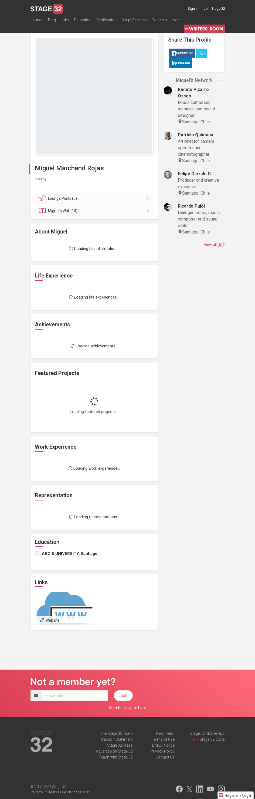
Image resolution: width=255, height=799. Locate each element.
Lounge (36, 20)
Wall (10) (95, 211)
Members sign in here (127, 708)
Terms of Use (163, 739)
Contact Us (165, 757)
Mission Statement (117, 739)
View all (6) (214, 244)
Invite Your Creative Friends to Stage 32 (60, 792)
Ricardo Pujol (191, 206)
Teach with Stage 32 (116, 757)
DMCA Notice (163, 745)
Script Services (134, 20)
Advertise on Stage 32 (114, 751)
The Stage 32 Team (116, 733)
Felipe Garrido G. (195, 173)
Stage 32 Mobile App (207, 733)
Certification (106, 20)
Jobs (65, 20)
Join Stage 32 (214, 8)
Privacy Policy (163, 751)
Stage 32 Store (212, 739)
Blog (52, 20)
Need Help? (165, 733)
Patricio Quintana (195, 134)
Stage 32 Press (120, 745)
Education (82, 20)
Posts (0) (95, 198)
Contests (159, 20)
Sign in (193, 8)
